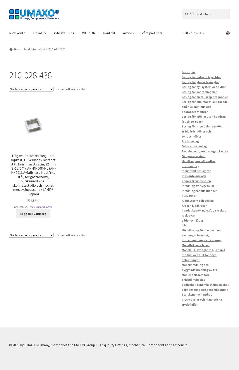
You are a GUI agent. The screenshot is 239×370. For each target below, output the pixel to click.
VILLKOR (88, 33)
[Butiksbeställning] (31, 89)
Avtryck (128, 33)
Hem (17, 49)
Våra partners (152, 33)
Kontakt (109, 33)
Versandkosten (44, 206)
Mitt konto (17, 33)
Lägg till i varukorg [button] (33, 214)
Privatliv (39, 33)
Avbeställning (63, 33)
